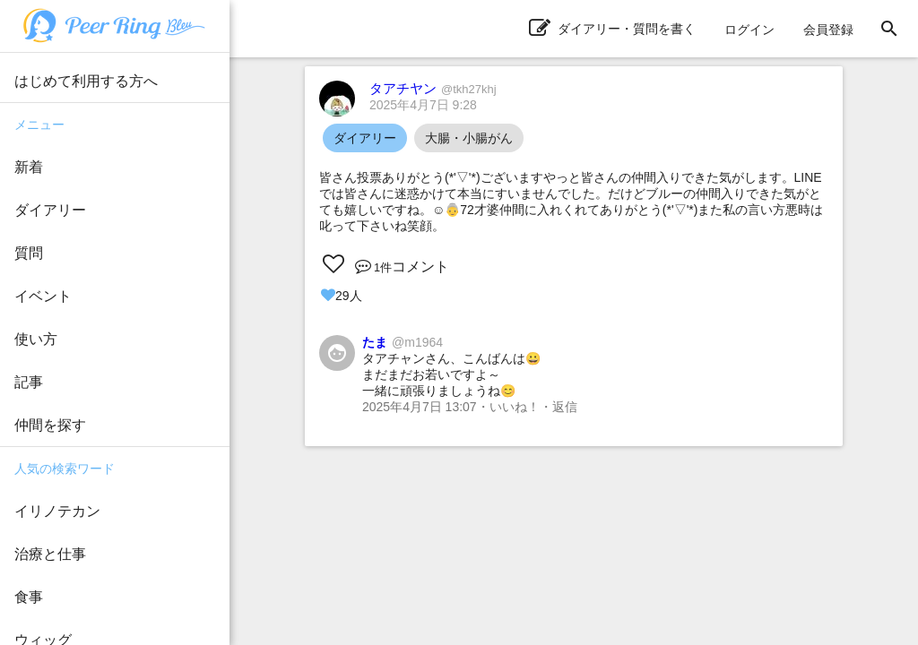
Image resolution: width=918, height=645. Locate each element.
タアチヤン (433, 88)
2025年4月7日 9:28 (423, 105)
